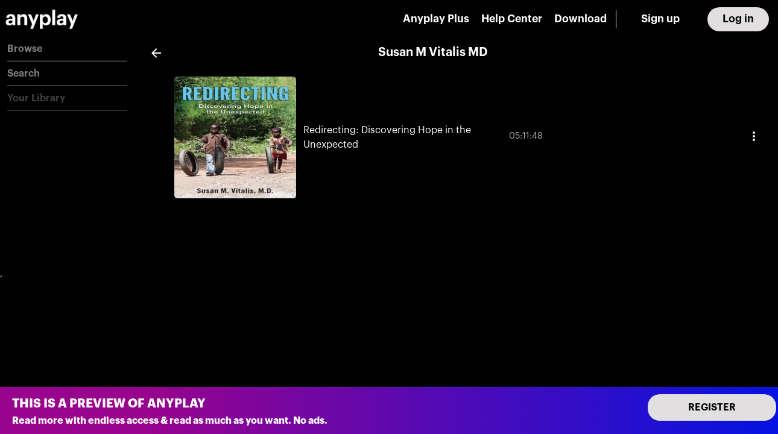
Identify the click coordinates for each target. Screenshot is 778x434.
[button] (67, 49)
